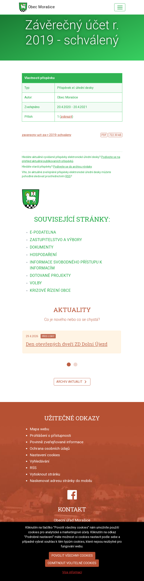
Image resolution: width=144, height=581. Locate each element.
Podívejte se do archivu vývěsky (72, 166)
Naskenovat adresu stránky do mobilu (61, 480)
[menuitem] (43, 232)
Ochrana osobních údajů (50, 448)
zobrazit (66, 116)
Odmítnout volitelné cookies (72, 573)
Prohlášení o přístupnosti (50, 435)
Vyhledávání (39, 461)
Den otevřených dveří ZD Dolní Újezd (66, 344)
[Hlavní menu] (119, 7)
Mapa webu (39, 429)
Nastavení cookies (45, 455)
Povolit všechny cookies (72, 565)
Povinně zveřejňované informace (56, 442)
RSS (68, 176)
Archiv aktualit (72, 381)
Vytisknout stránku (45, 474)
